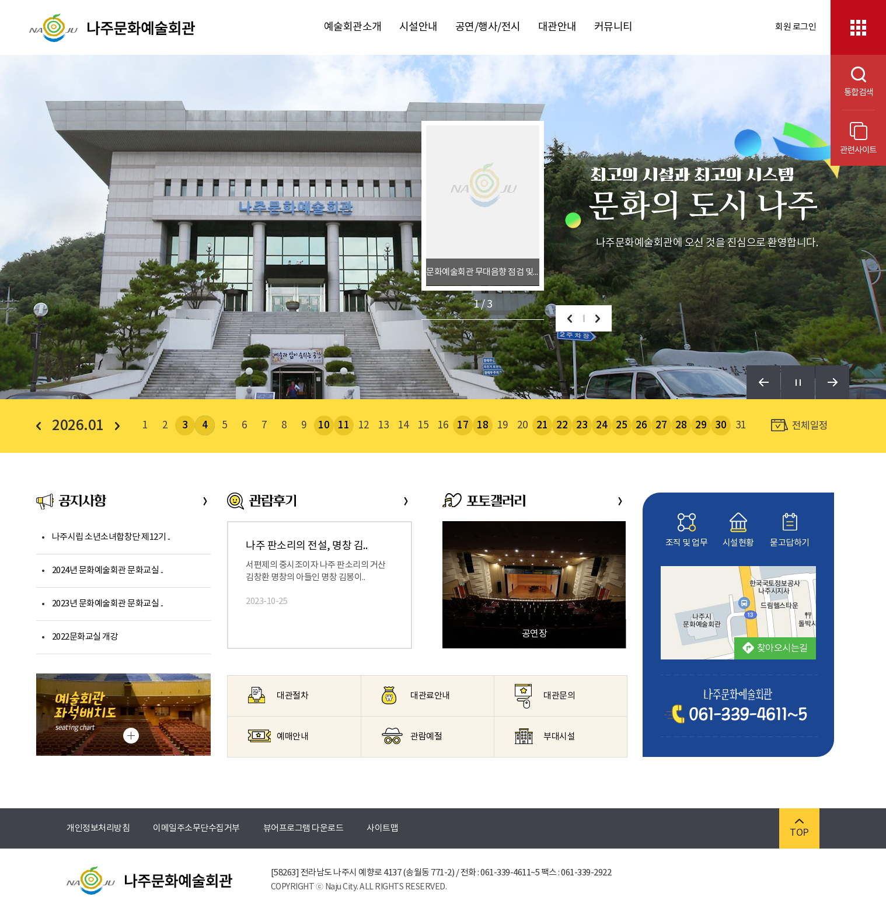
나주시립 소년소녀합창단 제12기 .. (111, 537)
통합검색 (852, 82)
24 (601, 425)
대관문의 (545, 696)
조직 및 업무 (686, 530)
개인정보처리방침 (98, 828)
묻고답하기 (790, 530)
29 (700, 425)
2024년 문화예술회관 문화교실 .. (107, 570)
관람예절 (412, 736)
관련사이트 (858, 138)
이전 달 (42, 426)
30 (720, 425)
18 (482, 425)
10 (323, 425)
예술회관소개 (353, 27)
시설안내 (418, 27)
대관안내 (557, 27)
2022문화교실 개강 (85, 637)
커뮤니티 (613, 27)
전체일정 (799, 425)
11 (343, 425)
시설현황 (738, 530)
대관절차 (278, 695)
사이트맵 (382, 828)
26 (641, 425)
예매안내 (278, 735)
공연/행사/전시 (488, 27)
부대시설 (545, 736)
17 (462, 425)
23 (581, 425)
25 (621, 425)
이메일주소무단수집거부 (196, 828)
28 (680, 425)
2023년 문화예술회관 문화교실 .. (107, 604)
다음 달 (114, 426)
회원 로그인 (795, 27)
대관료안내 (416, 695)
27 (661, 425)
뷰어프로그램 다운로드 (303, 828)
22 (561, 425)
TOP (799, 828)
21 (541, 425)
